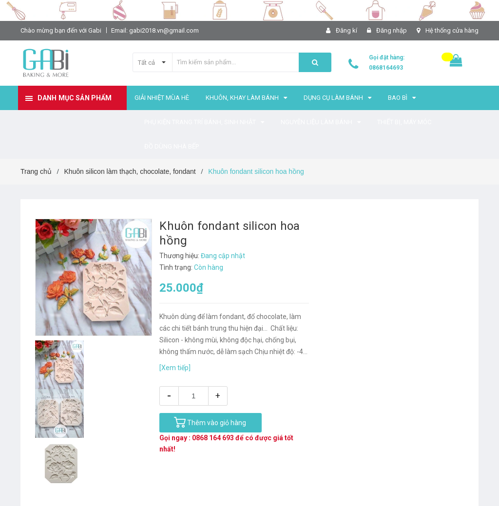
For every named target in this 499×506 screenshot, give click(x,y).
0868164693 (386, 67)
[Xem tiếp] (175, 368)
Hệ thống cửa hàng (452, 30)
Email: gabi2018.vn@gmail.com (155, 30)
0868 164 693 (213, 438)
